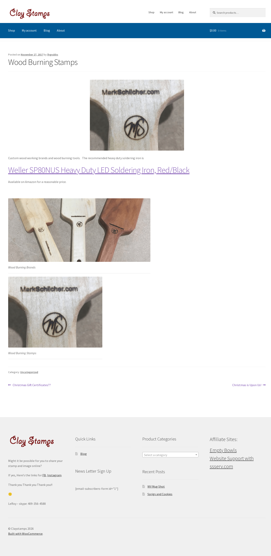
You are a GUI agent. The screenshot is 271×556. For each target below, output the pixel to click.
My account (166, 12)
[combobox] (170, 454)
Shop (151, 12)
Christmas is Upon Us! (246, 385)
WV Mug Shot (156, 486)
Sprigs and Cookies (159, 494)
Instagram (54, 475)
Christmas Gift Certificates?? (31, 385)
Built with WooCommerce (25, 534)
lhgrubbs (52, 54)
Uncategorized (29, 372)
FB (44, 475)
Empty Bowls (223, 450)
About (192, 12)
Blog (181, 12)
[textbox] (170, 455)
